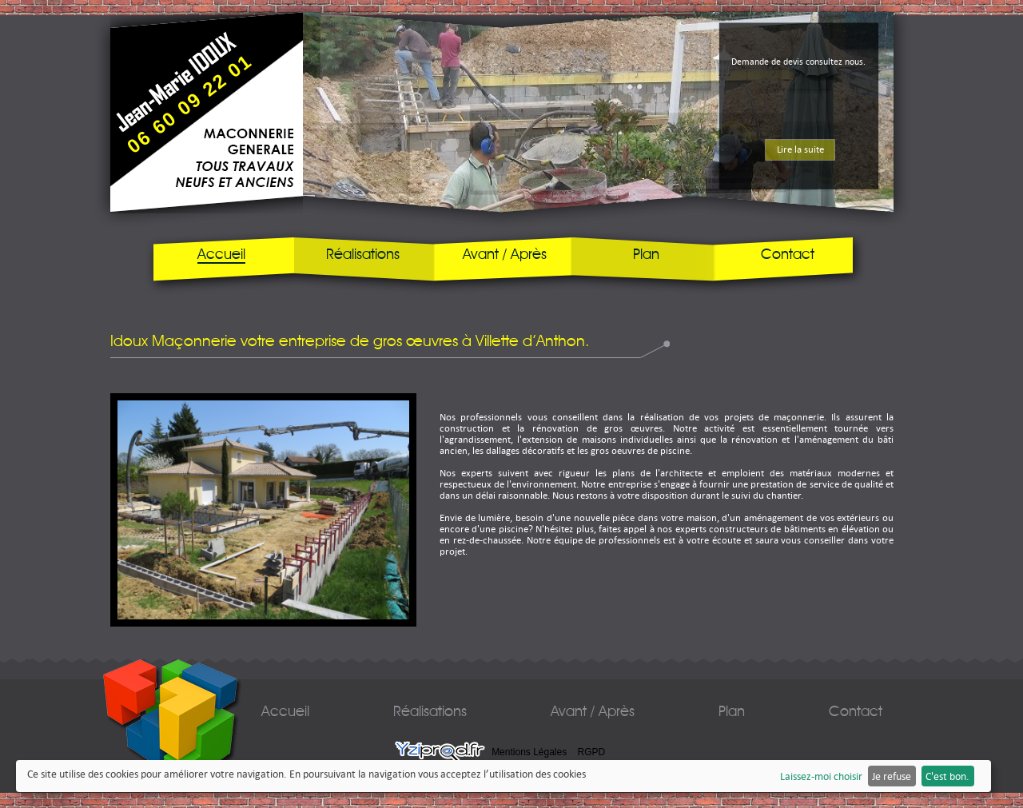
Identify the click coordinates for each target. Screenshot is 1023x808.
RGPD (592, 752)
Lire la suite (800, 149)
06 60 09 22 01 (190, 103)
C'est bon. (947, 776)
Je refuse (891, 776)
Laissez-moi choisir (821, 776)
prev (282, 175)
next (914, 175)
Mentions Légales (529, 752)
